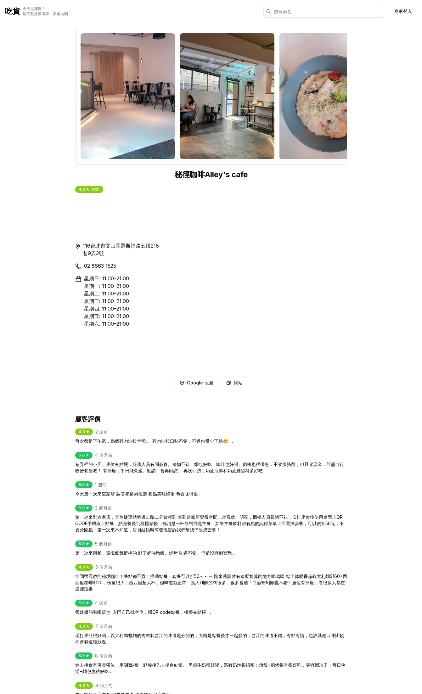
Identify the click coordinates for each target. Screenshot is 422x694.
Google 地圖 (196, 382)
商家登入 (403, 11)
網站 (234, 382)
